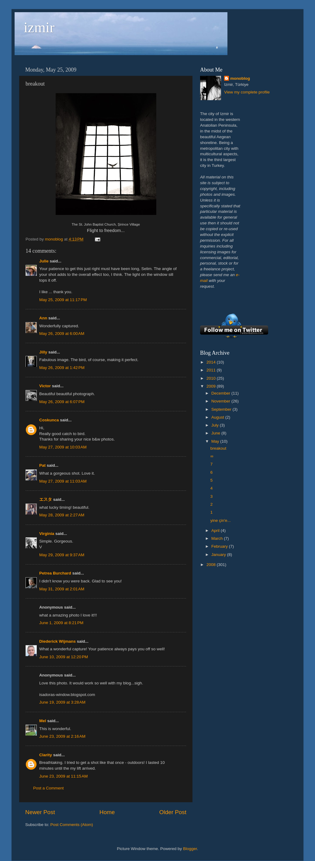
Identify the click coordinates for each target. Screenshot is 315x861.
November (221, 401)
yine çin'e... (220, 520)
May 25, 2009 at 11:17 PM (63, 299)
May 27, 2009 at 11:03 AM (63, 481)
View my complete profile (247, 92)
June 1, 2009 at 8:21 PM (61, 622)
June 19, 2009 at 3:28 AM (62, 702)
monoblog (240, 78)
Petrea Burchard (55, 573)
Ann (43, 318)
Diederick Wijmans (57, 641)
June (216, 433)
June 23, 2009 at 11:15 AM (63, 776)
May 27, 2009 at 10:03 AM (63, 447)
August (218, 417)
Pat (42, 465)
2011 (211, 370)
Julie (44, 261)
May (215, 441)
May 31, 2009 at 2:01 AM (61, 589)
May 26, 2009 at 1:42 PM (62, 367)
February (220, 546)
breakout (218, 448)
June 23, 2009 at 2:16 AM (62, 736)
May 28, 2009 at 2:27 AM (61, 515)
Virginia (46, 533)
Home (107, 812)
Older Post (172, 812)
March (217, 538)
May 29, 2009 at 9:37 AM (61, 555)
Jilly (43, 352)
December (221, 393)
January (219, 554)
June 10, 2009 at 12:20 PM (63, 657)
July (215, 425)
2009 (211, 386)
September (222, 409)
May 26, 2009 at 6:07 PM (62, 401)
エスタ (45, 499)
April (216, 530)
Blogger (190, 848)
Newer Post (40, 812)
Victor (45, 386)
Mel (42, 721)
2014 (211, 362)
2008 (211, 564)
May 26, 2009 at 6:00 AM (61, 333)
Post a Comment (48, 788)
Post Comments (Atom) (71, 824)
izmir (39, 27)
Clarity (45, 755)
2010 (211, 378)
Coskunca (49, 420)
